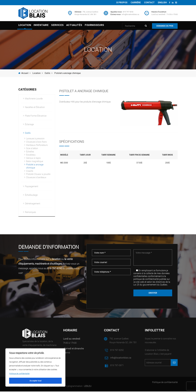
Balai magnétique (34, 161)
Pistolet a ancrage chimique (34, 167)
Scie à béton (32, 148)
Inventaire (43, 25)
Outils (47, 73)
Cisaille (29, 171)
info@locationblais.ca (130, 14)
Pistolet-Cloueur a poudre (38, 174)
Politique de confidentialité (165, 382)
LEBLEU (87, 386)
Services (63, 25)
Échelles (30, 152)
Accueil (23, 73)
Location (24, 25)
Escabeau (31, 155)
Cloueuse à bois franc (36, 142)
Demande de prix (164, 26)
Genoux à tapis (33, 158)
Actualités (83, 25)
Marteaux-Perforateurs (37, 145)
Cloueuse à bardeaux (36, 177)
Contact (148, 2)
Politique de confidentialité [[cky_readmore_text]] (20, 373)
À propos (119, 2)
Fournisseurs (105, 25)
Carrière (134, 2)
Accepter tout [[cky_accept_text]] (35, 381)
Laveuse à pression (35, 139)
